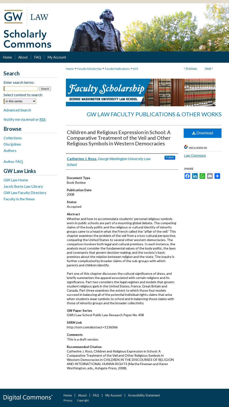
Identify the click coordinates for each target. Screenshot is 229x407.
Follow (170, 157)
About (82, 395)
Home (70, 68)
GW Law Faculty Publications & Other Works (154, 114)
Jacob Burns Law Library (23, 186)
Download (202, 133)
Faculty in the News (19, 199)
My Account (113, 395)
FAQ (96, 395)
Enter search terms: (19, 82)
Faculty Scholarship (89, 68)
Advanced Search (17, 110)
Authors (10, 150)
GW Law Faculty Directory (25, 192)
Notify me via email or (25, 119)
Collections (13, 138)
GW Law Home (16, 180)
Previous (191, 68)
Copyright (83, 400)
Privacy (68, 400)
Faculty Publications (117, 68)
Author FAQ (13, 161)
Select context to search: (23, 94)
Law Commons (195, 156)
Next (208, 68)
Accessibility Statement (144, 395)
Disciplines (12, 144)
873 (135, 68)
